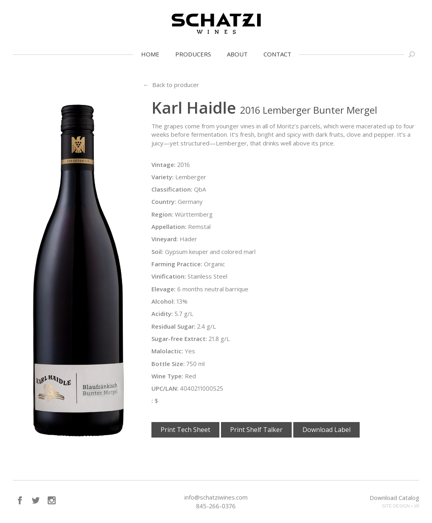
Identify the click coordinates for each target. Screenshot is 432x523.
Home (150, 54)
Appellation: (168, 227)
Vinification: (168, 276)
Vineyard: (164, 239)
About (237, 54)
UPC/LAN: (164, 388)
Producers (193, 54)
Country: (163, 201)
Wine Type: (167, 376)
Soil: (157, 252)
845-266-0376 (216, 506)
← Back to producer (171, 85)
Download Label (326, 429)
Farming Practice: (176, 264)
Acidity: (162, 314)
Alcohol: (163, 301)
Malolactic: (167, 351)
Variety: (162, 177)
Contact (277, 54)
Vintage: (163, 165)
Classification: (171, 189)
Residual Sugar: (173, 326)
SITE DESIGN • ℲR (400, 506)
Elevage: (163, 289)
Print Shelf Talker (256, 429)
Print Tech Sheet (185, 429)
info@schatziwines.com (216, 497)
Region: (162, 214)
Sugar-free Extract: (179, 339)
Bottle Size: (168, 364)
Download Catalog (394, 498)
